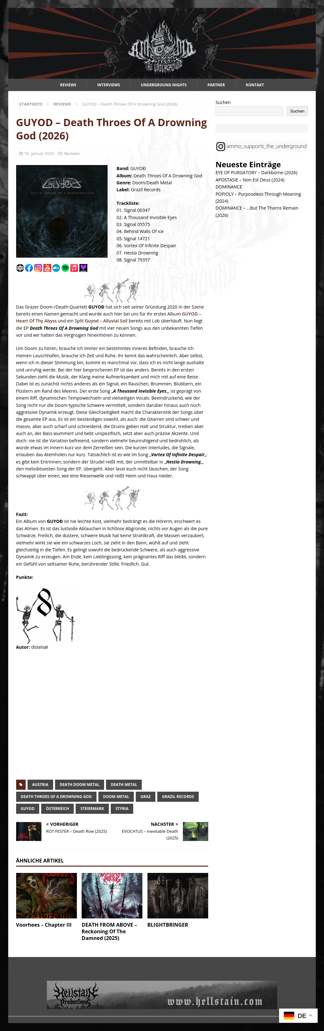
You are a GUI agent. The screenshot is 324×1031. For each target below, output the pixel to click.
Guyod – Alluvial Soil (106, 321)
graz (145, 796)
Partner (216, 85)
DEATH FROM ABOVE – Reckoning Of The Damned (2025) (109, 931)
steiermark (92, 808)
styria (121, 808)
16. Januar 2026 (39, 153)
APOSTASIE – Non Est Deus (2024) (249, 180)
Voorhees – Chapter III (44, 924)
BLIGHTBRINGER (167, 924)
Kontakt (255, 85)
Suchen (223, 102)
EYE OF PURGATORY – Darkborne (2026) (256, 172)
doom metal (116, 796)
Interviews (108, 85)
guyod (28, 808)
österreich (57, 808)
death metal (124, 784)
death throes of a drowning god (56, 796)
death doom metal (80, 784)
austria (40, 784)
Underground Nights (164, 85)
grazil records (178, 796)
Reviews (68, 85)
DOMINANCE (228, 187)
